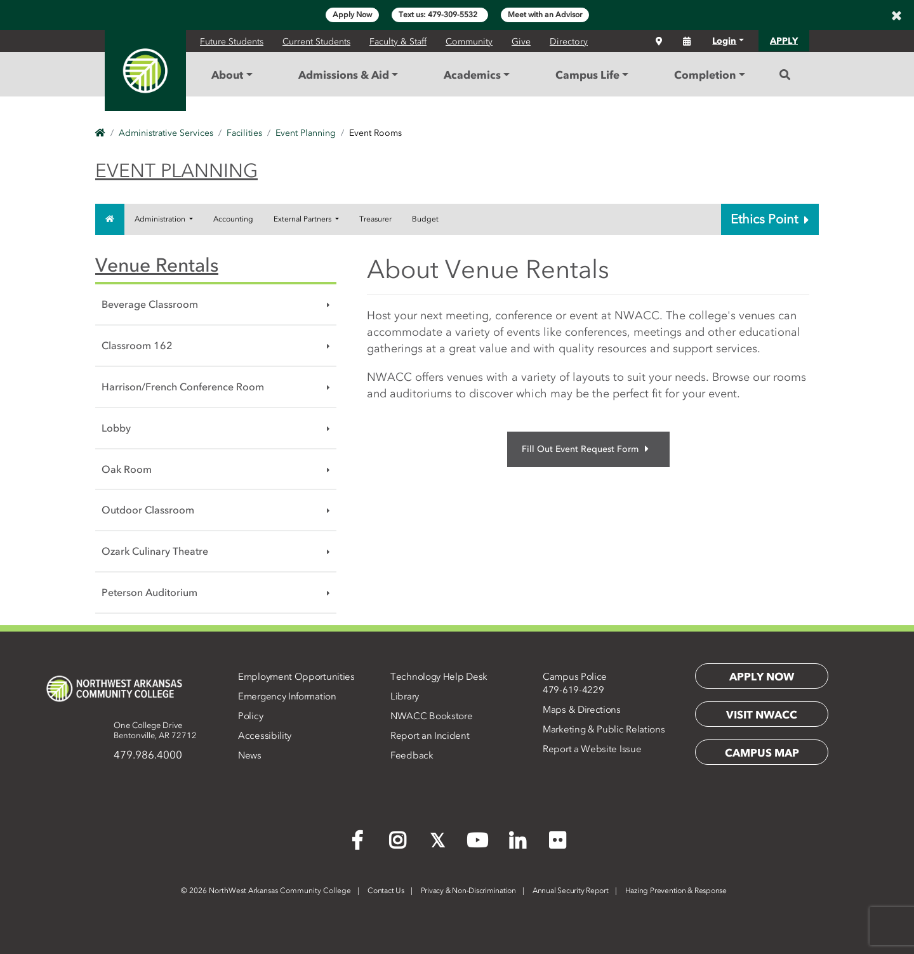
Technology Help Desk (438, 676)
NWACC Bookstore (431, 716)
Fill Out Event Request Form (585, 449)
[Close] (896, 15)
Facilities (244, 133)
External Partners (303, 219)
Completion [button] (705, 75)
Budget (425, 219)
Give (521, 41)
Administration (161, 219)
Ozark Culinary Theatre (155, 551)
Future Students (231, 41)
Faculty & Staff (398, 41)
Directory (569, 41)
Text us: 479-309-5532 (440, 14)
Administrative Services (166, 133)
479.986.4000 (148, 754)
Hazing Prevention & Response (676, 890)
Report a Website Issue (592, 749)
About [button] (227, 75)
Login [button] (724, 41)
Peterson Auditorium (149, 592)
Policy (250, 716)
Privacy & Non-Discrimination (468, 890)
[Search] (785, 75)
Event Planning (305, 133)
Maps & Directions (582, 709)
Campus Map (762, 752)
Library (404, 696)
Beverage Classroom (150, 304)
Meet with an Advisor (545, 14)
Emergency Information (287, 696)
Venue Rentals (156, 265)
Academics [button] (472, 75)
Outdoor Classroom (148, 509)
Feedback (412, 755)
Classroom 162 (137, 345)
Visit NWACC (761, 714)
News (250, 755)
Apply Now (352, 14)
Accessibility (264, 735)
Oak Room (127, 469)
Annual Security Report (571, 890)
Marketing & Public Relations (604, 729)
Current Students (316, 41)
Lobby (116, 427)
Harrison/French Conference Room (183, 386)
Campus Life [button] (587, 75)
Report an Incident (430, 735)
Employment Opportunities (296, 676)
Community (469, 41)
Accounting (233, 219)
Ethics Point (770, 219)
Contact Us (386, 890)
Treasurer (375, 219)
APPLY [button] (784, 41)
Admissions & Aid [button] (343, 75)
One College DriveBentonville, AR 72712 (155, 730)
